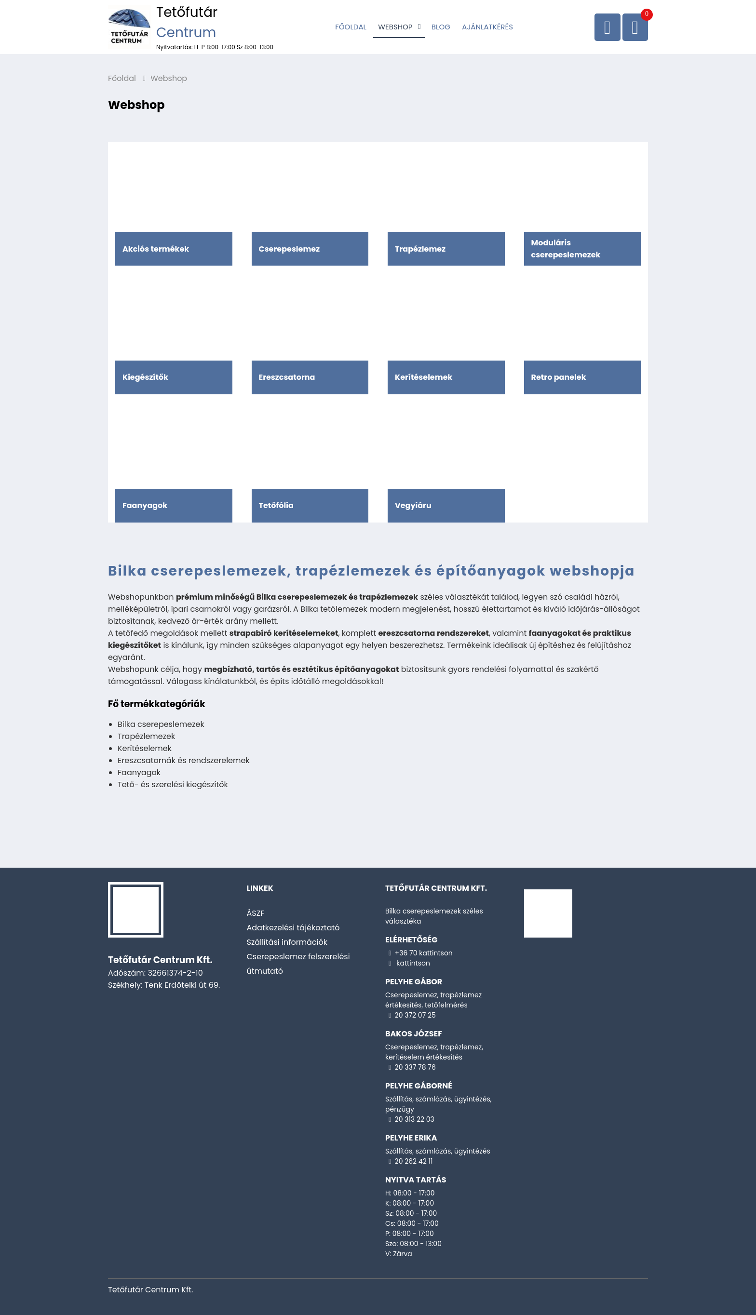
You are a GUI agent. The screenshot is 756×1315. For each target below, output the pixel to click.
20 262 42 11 (414, 1161)
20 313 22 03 (414, 1119)
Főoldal (350, 27)
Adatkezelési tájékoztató (293, 927)
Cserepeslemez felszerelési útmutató (298, 964)
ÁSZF (256, 913)
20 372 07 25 (415, 1015)
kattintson (412, 963)
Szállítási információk (287, 942)
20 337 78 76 (415, 1067)
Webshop (395, 27)
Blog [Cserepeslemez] (441, 27)
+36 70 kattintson (424, 953)
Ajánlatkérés (487, 27)
